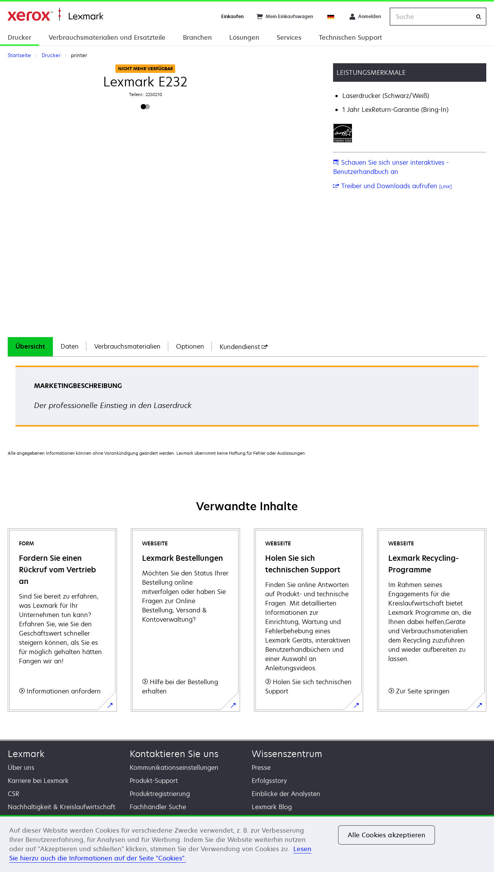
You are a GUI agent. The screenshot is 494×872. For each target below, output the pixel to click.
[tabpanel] (247, 398)
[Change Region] (331, 16)
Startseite (55, 14)
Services (289, 37)
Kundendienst (244, 346)
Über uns (21, 767)
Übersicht (30, 346)
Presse (261, 767)
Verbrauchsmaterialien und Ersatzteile (107, 37)
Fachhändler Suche (158, 807)
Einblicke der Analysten (286, 793)
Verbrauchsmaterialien (127, 346)
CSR (13, 793)
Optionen (190, 346)
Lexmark (26, 754)
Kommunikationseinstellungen (174, 767)
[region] (247, 843)
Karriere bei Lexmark (38, 780)
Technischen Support (350, 37)
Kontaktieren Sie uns (174, 754)
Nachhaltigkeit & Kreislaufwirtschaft (61, 807)
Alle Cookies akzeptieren (386, 835)
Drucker (19, 37)
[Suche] (478, 16)
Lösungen (244, 37)
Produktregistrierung (160, 793)
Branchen (197, 37)
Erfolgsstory (269, 780)
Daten (70, 346)
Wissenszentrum (287, 754)
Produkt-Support (154, 780)
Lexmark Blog (272, 807)
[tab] (30, 346)
